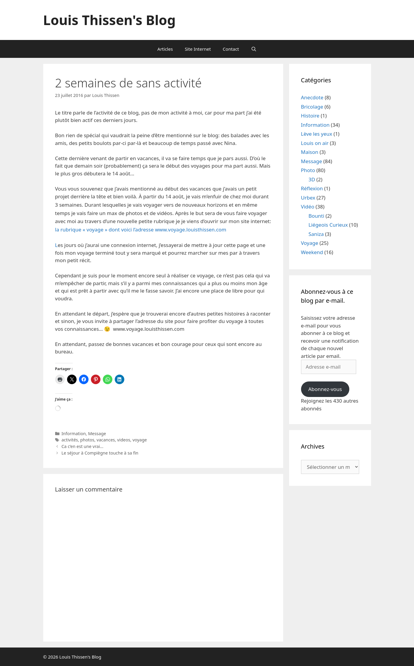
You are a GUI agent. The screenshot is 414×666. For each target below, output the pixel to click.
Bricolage (312, 106)
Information (73, 433)
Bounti (316, 215)
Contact (231, 49)
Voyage (309, 242)
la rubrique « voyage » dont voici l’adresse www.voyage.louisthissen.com (141, 229)
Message (97, 433)
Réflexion (312, 188)
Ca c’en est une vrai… (82, 446)
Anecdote (312, 97)
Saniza (316, 234)
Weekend (312, 252)
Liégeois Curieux (328, 224)
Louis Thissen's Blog (109, 20)
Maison (309, 152)
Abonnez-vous (325, 389)
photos (87, 440)
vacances (106, 440)
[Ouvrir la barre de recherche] (254, 49)
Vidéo (307, 206)
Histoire (310, 115)
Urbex (308, 197)
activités (69, 440)
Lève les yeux (316, 133)
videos (123, 440)
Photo (308, 170)
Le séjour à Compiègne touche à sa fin (99, 453)
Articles (165, 49)
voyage (139, 440)
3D (311, 179)
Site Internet (198, 49)
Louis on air (315, 143)
